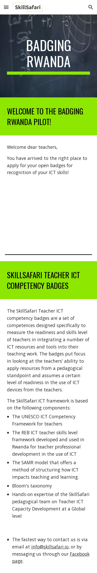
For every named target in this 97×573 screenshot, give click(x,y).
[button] (6, 7)
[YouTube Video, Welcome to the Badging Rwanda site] (48, 215)
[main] (48, 56)
